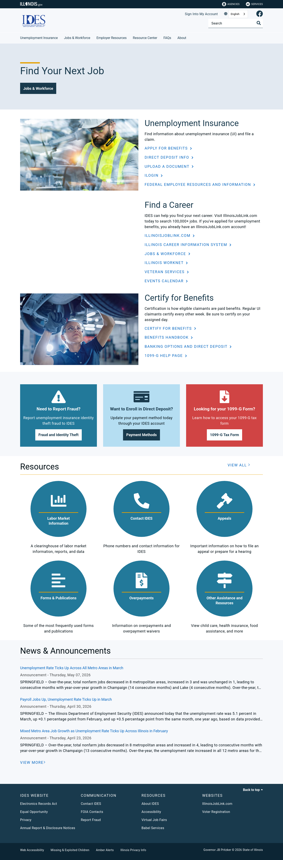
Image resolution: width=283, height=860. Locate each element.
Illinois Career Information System (186, 244)
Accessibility (151, 812)
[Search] (235, 23)
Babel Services (153, 828)
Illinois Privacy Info (133, 850)
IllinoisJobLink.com (168, 235)
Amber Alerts (105, 850)
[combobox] (238, 14)
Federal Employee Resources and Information (198, 184)
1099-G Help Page (164, 355)
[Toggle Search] (259, 23)
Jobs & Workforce (77, 38)
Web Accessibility (32, 850)
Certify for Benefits (169, 328)
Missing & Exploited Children (70, 850)
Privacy (25, 820)
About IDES (150, 804)
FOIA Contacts (92, 812)
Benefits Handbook (167, 337)
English (235, 14)
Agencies (231, 4)
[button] (38, 88)
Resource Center (145, 38)
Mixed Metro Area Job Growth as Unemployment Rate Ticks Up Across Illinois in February (94, 731)
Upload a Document (168, 166)
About (181, 38)
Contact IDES (91, 804)
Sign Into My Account (201, 14)
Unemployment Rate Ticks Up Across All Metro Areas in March (71, 668)
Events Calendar (165, 281)
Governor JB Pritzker (217, 849)
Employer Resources (111, 38)
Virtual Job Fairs (154, 820)
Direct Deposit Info (167, 157)
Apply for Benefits (167, 148)
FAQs (167, 38)
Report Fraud (91, 820)
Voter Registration (216, 812)
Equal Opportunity (34, 812)
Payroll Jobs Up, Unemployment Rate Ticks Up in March (66, 699)
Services (254, 4)
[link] (259, 14)
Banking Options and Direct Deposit (187, 346)
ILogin (152, 175)
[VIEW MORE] (32, 762)
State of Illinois (253, 849)
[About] (189, 37)
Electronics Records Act (38, 804)
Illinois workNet (165, 262)
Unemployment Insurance (39, 38)
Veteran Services (165, 272)
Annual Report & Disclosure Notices (47, 828)
